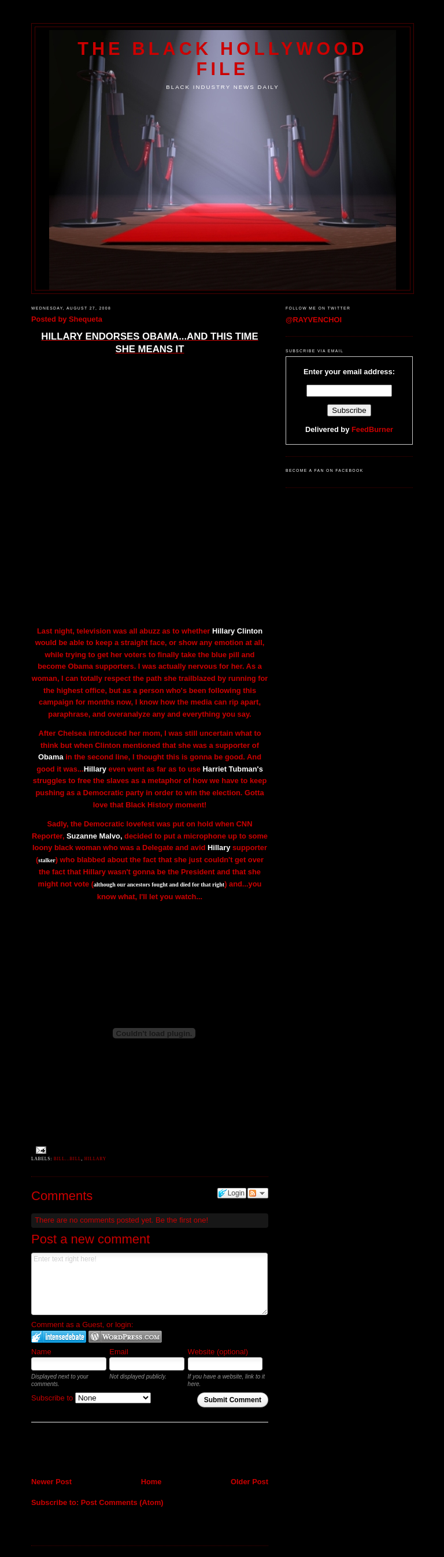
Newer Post (51, 1481)
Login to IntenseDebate (58, 1337)
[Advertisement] (98, 1450)
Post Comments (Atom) (122, 1502)
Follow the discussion (257, 1193)
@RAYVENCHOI (314, 319)
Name (41, 1351)
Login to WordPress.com (125, 1337)
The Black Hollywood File (222, 59)
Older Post (249, 1481)
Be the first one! (182, 1220)
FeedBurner (372, 429)
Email (118, 1351)
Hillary (95, 1158)
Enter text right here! (149, 1284)
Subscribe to (91, 1398)
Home (151, 1481)
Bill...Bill (68, 1158)
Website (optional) (218, 1351)
